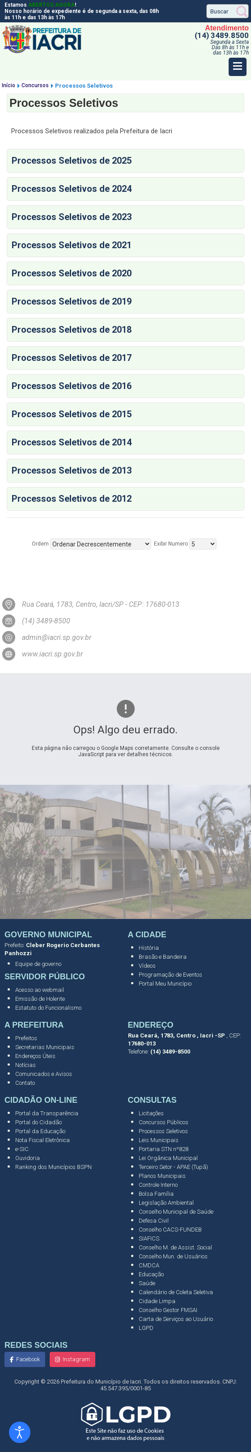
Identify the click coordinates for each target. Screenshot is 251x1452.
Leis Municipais (159, 1140)
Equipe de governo (38, 964)
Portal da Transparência (46, 1113)
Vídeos (147, 965)
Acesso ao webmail (39, 989)
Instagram (72, 1359)
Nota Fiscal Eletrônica (42, 1140)
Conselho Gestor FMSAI (168, 1310)
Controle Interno (158, 1184)
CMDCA (149, 1265)
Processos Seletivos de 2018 (72, 329)
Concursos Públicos (163, 1122)
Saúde (147, 1283)
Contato (25, 1082)
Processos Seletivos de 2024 (72, 188)
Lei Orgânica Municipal (168, 1158)
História (149, 947)
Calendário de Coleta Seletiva (176, 1292)
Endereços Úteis (35, 1056)
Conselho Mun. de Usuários (173, 1256)
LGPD (146, 1328)
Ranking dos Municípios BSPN (53, 1167)
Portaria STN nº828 (163, 1149)
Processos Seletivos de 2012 (72, 498)
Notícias (25, 1065)
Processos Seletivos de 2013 (72, 470)
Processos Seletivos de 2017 (72, 357)
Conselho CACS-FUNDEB (170, 1229)
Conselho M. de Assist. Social (175, 1247)
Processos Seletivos (163, 1131)
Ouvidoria (27, 1158)
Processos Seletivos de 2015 (72, 414)
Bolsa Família (156, 1193)
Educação (151, 1274)
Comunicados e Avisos (43, 1074)
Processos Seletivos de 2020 (72, 273)
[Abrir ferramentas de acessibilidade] (19, 1432)
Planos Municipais (162, 1176)
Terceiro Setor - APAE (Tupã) (173, 1167)
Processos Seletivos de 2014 (72, 442)
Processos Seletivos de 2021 (72, 245)
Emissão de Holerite (40, 998)
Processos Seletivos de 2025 (72, 160)
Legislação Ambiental (166, 1202)
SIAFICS (149, 1238)
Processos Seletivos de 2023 (72, 217)
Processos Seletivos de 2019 (72, 301)
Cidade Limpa (157, 1301)
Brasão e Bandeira (163, 956)
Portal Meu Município (165, 983)
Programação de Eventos (170, 974)
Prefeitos (26, 1038)
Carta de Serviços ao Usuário (176, 1319)
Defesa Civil (154, 1220)
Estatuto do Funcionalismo (48, 1007)
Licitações (151, 1113)
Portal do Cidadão (38, 1122)
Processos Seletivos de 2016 (72, 386)
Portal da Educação (40, 1131)
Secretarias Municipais (44, 1047)
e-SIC (22, 1149)
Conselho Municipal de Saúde (176, 1211)
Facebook (25, 1359)
